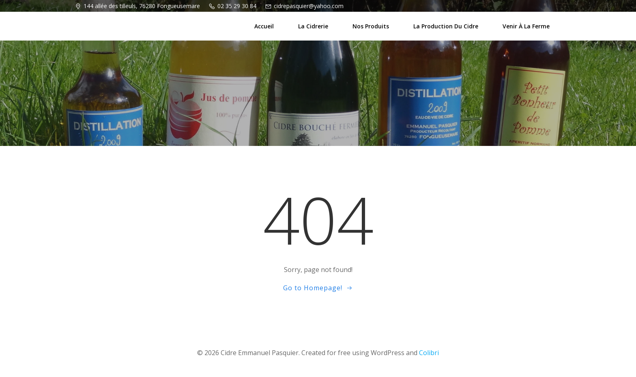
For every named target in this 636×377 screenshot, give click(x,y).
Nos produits (370, 26)
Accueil (264, 26)
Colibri (429, 352)
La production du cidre (445, 26)
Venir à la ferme (526, 26)
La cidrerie (313, 26)
